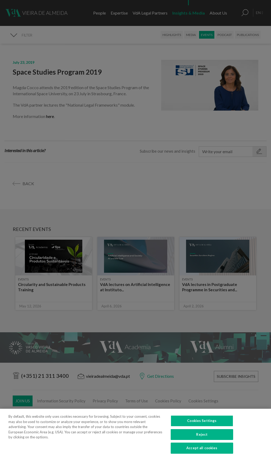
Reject (201, 442)
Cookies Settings (201, 428)
